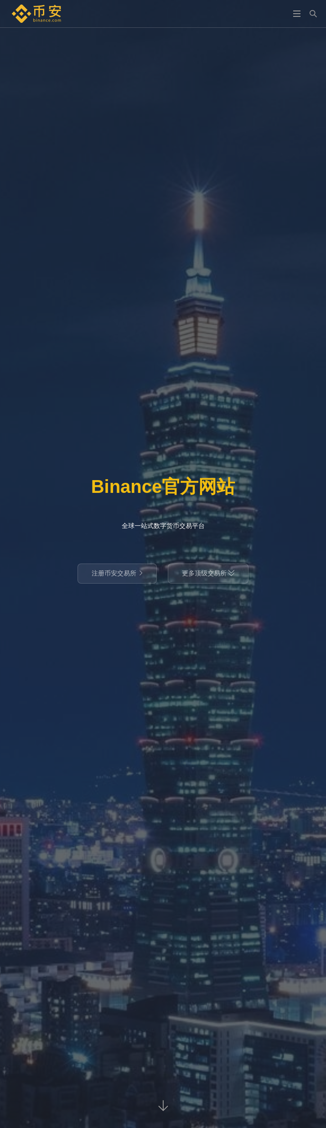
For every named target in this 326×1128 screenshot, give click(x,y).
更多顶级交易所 (208, 573)
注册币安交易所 (117, 573)
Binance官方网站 (163, 486)
